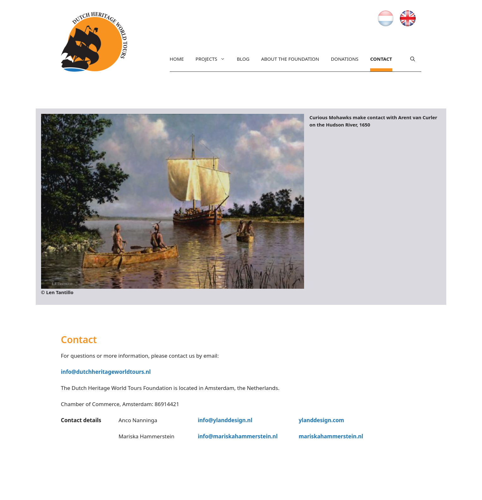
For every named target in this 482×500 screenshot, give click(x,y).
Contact (381, 59)
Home (177, 59)
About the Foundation (290, 59)
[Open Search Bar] (412, 60)
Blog (243, 59)
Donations (344, 59)
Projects (210, 58)
